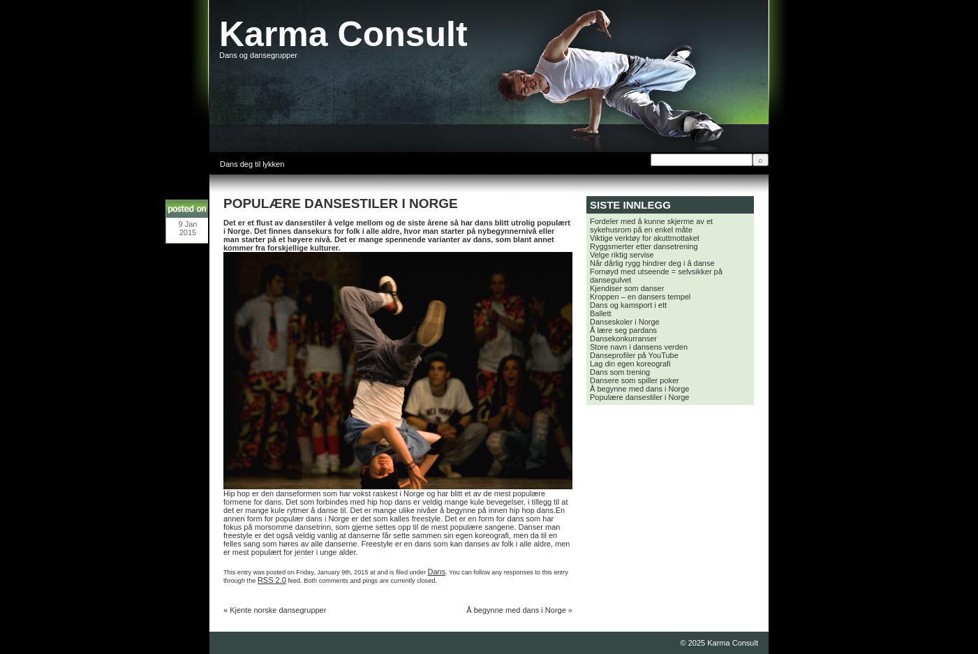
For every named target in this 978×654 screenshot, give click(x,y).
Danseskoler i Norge (625, 322)
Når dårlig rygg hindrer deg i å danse (652, 263)
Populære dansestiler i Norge (639, 397)
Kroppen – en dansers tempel (640, 296)
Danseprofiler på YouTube (634, 355)
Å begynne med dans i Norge (515, 610)
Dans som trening (620, 372)
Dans (437, 571)
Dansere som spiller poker (634, 380)
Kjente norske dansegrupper (278, 610)
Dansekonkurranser (623, 338)
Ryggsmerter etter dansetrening (644, 246)
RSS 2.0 (272, 580)
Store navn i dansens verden (639, 347)
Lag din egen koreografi (630, 363)
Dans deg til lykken (252, 164)
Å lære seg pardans (623, 330)
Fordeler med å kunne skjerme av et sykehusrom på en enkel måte (651, 225)
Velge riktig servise (622, 255)
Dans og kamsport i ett (628, 305)
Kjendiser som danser (627, 288)
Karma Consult (343, 34)
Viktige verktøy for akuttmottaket (644, 238)
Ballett (601, 313)
